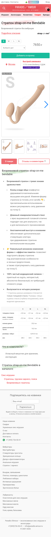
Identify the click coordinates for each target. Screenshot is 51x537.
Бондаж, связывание (11, 472)
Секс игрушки (8, 375)
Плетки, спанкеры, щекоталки (15, 475)
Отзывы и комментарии (33, 161)
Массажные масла (10, 504)
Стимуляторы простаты (12, 453)
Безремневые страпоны (18, 383)
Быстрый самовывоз (32, 61)
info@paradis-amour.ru (34, 526)
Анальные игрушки (11, 462)
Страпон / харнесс (10, 465)
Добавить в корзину (25, 55)
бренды (46, 15)
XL (19, 41)
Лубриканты (8, 495)
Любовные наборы (10, 478)
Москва (11, 64)
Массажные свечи (10, 501)
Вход (48, 2)
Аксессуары (16, 15)
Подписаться (25, 407)
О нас (5, 431)
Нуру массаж (8, 507)
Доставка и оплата (10, 434)
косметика (27, 15)
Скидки (38, 15)
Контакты (14, 2)
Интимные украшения (12, 482)
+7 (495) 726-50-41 (13, 440)
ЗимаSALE (33, 2)
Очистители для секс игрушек (15, 498)
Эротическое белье (11, 488)
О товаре (9, 161)
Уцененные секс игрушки (13, 427)
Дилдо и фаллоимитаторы (14, 459)
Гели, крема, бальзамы (12, 510)
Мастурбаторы (9, 450)
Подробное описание (10, 33)
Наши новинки (9, 421)
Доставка (5, 2)
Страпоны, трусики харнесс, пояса (20, 379)
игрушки (5, 15)
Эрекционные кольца (12, 456)
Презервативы (9, 485)
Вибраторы (7, 447)
